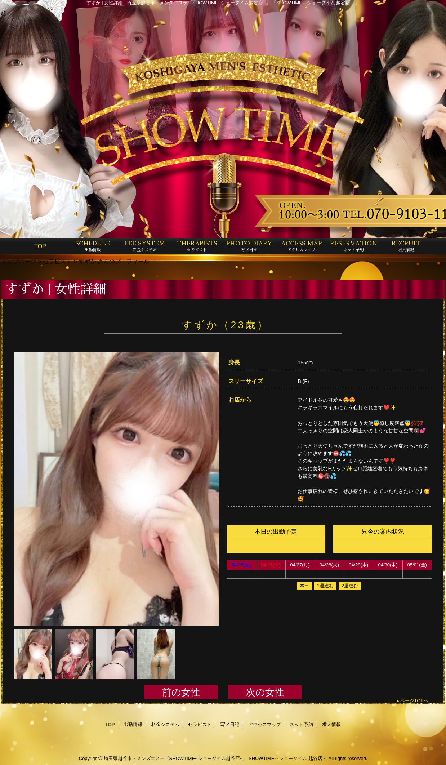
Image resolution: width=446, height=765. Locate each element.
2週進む (350, 585)
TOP (40, 246)
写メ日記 (229, 724)
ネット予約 (301, 724)
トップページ (18, 261)
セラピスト (57, 261)
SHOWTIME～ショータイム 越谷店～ (288, 758)
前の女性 (181, 692)
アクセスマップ (264, 724)
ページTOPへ (414, 700)
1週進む (325, 585)
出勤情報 (133, 724)
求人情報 (331, 724)
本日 (304, 585)
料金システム (165, 724)
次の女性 (265, 692)
